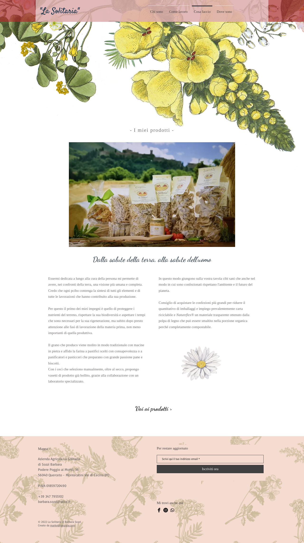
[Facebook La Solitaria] (159, 510)
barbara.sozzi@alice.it (54, 501)
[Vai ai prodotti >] (153, 408)
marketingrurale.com (62, 525)
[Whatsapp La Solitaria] (172, 510)
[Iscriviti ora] (210, 469)
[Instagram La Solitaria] (165, 510)
